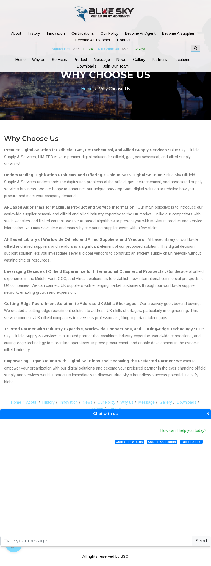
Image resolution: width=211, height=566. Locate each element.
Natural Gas (61, 49)
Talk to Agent (191, 441)
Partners (159, 59)
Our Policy (109, 33)
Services (59, 59)
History (34, 33)
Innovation (56, 33)
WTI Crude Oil (108, 49)
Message (102, 59)
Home (20, 59)
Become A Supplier (178, 33)
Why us (38, 59)
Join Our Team (116, 66)
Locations (182, 59)
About (16, 33)
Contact (124, 40)
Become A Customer (92, 40)
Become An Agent (140, 33)
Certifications (82, 33)
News (121, 59)
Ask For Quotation (162, 441)
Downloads (86, 66)
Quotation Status (129, 441)
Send (201, 540)
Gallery (139, 59)
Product (80, 59)
